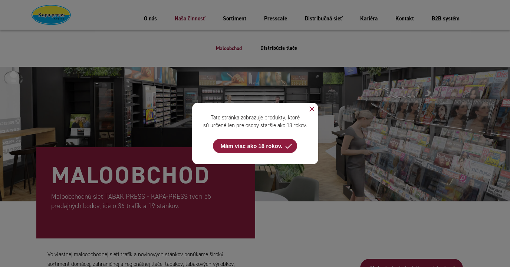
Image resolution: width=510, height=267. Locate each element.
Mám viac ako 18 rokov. (257, 146)
